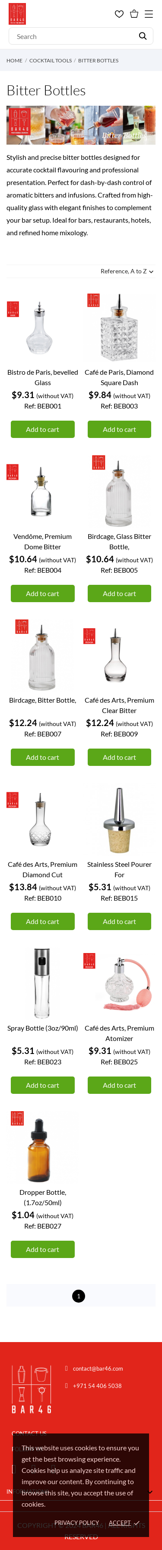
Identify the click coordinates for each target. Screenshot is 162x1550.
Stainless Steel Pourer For (119, 869)
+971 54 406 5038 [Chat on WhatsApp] (97, 1385)
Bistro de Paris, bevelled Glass (42, 377)
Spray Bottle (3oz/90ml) (42, 1028)
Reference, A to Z (128, 271)
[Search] (81, 36)
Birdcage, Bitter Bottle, (42, 700)
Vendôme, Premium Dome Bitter (42, 541)
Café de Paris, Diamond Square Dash (119, 377)
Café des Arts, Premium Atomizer (119, 1033)
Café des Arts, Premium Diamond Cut (42, 869)
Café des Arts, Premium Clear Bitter (119, 705)
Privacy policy (76, 1522)
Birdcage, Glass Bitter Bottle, (119, 541)
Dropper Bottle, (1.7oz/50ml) (42, 1197)
